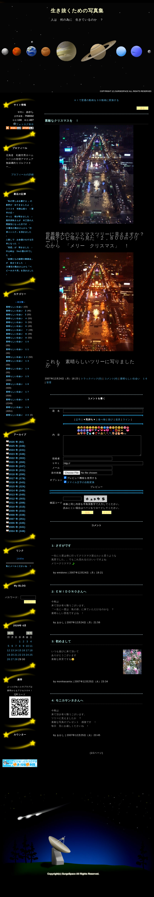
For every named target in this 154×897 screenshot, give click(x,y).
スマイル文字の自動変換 (81, 482)
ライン (126, 419)
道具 (118, 419)
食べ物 (102, 419)
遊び (110, 419)
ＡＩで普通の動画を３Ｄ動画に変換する (96, 100)
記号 (78, 419)
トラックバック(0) (91, 378)
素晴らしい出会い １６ (133, 378)
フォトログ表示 (23, 124)
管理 (48, 382)
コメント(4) (110, 378)
